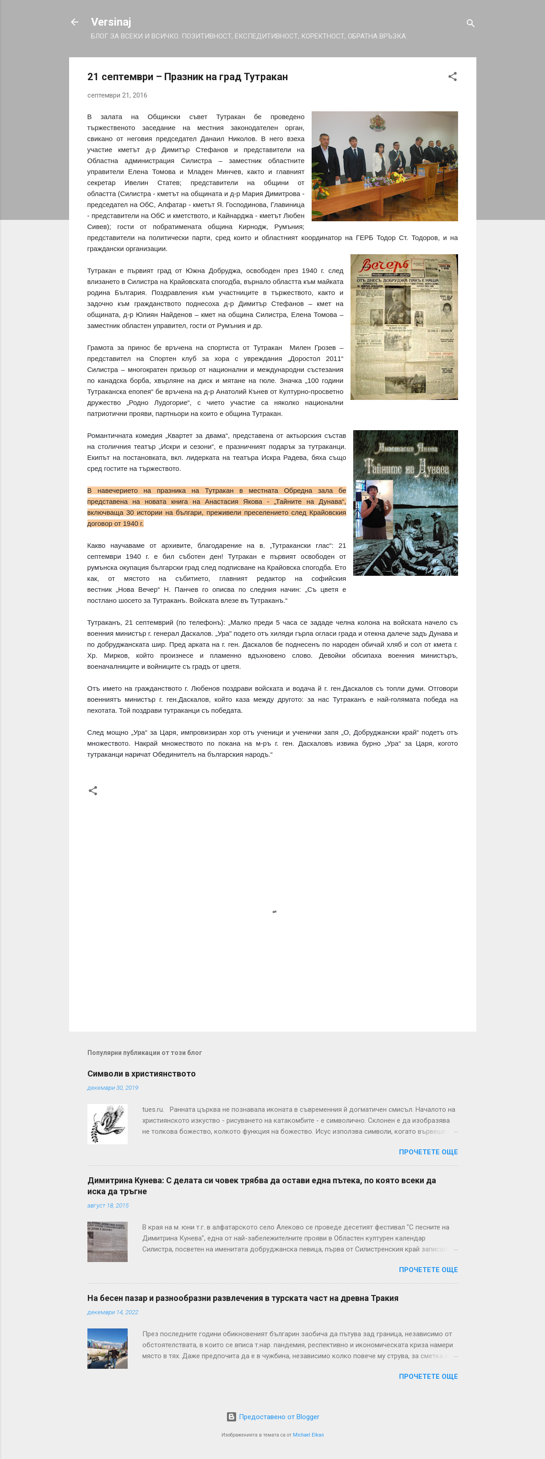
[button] (452, 78)
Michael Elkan (308, 1435)
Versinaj (111, 22)
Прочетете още (428, 1152)
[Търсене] (470, 25)
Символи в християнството (141, 1073)
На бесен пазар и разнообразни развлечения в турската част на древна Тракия (243, 1298)
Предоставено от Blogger (272, 1417)
